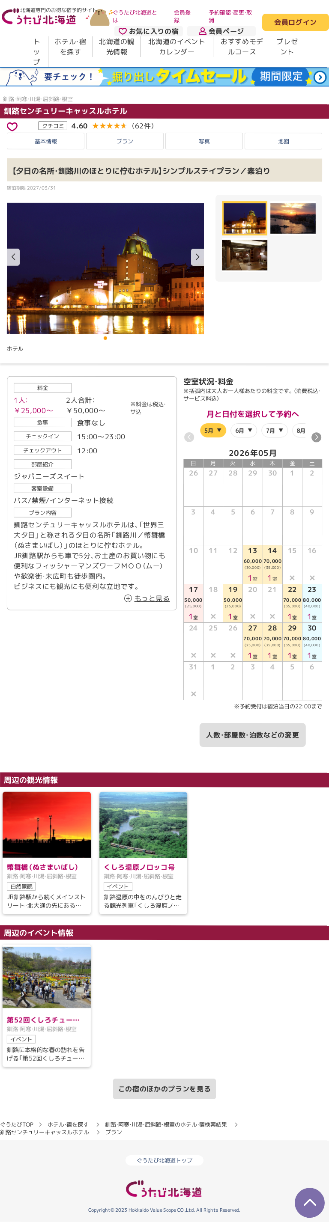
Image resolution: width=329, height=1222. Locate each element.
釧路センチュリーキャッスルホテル (65, 110)
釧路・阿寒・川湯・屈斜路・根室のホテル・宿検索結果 (166, 1124)
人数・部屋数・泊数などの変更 (252, 735)
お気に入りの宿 (149, 31)
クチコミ (53, 125)
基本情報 (46, 141)
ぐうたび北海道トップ (164, 1160)
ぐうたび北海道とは (135, 16)
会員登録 (182, 16)
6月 (239, 430)
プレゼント (287, 46)
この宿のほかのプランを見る (164, 1089)
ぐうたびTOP (16, 1124)
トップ (36, 52)
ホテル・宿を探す (70, 46)
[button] (197, 257)
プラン (125, 141)
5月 (209, 430)
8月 (300, 430)
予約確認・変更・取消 (230, 16)
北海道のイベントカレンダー (176, 46)
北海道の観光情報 (117, 46)
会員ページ (221, 31)
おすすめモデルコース (242, 46)
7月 (270, 430)
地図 (283, 141)
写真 (204, 141)
